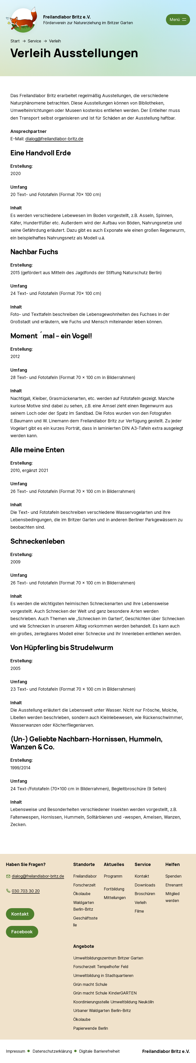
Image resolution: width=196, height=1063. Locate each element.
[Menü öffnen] (178, 19)
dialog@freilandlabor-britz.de (54, 138)
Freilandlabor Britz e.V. (67, 17)
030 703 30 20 (26, 890)
